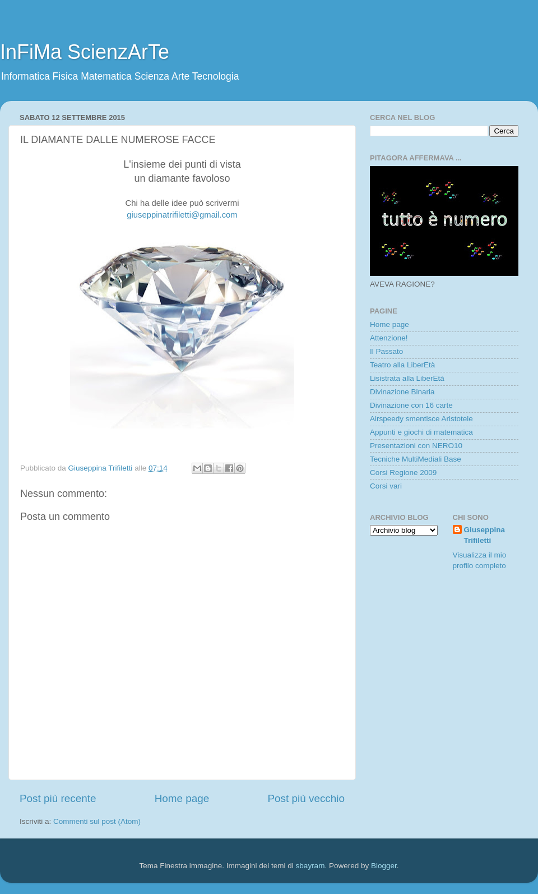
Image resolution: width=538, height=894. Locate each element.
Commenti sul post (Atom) (97, 821)
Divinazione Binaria (402, 392)
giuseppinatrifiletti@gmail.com (182, 214)
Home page (182, 798)
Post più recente (58, 798)
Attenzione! (389, 338)
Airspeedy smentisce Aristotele (421, 418)
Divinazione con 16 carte (411, 405)
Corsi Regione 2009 (403, 472)
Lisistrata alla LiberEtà (407, 378)
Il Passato (386, 351)
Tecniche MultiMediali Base (415, 459)
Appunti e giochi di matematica (421, 432)
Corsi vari (386, 486)
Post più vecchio (306, 798)
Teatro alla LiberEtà (402, 365)
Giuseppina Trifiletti (484, 535)
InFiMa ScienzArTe (84, 51)
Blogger (384, 865)
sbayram (310, 865)
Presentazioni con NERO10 (416, 445)
